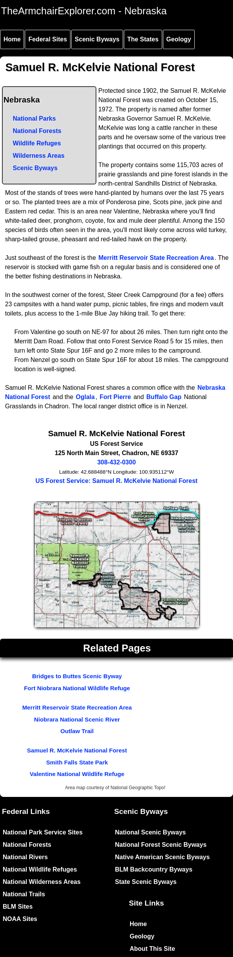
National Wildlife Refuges (40, 869)
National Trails (24, 894)
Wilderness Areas (39, 155)
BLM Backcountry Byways (153, 869)
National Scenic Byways (150, 832)
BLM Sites (18, 906)
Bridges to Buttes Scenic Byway (77, 676)
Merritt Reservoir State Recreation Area (156, 257)
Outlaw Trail (77, 731)
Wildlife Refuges (37, 143)
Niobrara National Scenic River (77, 719)
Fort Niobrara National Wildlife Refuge (77, 688)
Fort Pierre (115, 397)
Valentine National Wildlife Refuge (77, 774)
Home (12, 39)
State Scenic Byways (145, 882)
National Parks (34, 118)
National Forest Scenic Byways (161, 844)
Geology (178, 39)
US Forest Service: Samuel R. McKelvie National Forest (117, 481)
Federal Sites (47, 39)
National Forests (37, 131)
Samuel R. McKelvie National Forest (77, 750)
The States (143, 39)
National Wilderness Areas (42, 882)
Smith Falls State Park (77, 762)
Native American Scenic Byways (162, 857)
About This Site (152, 948)
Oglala (85, 397)
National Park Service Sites (42, 832)
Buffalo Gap (164, 397)
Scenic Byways (97, 39)
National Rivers (25, 857)
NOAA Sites (20, 919)
